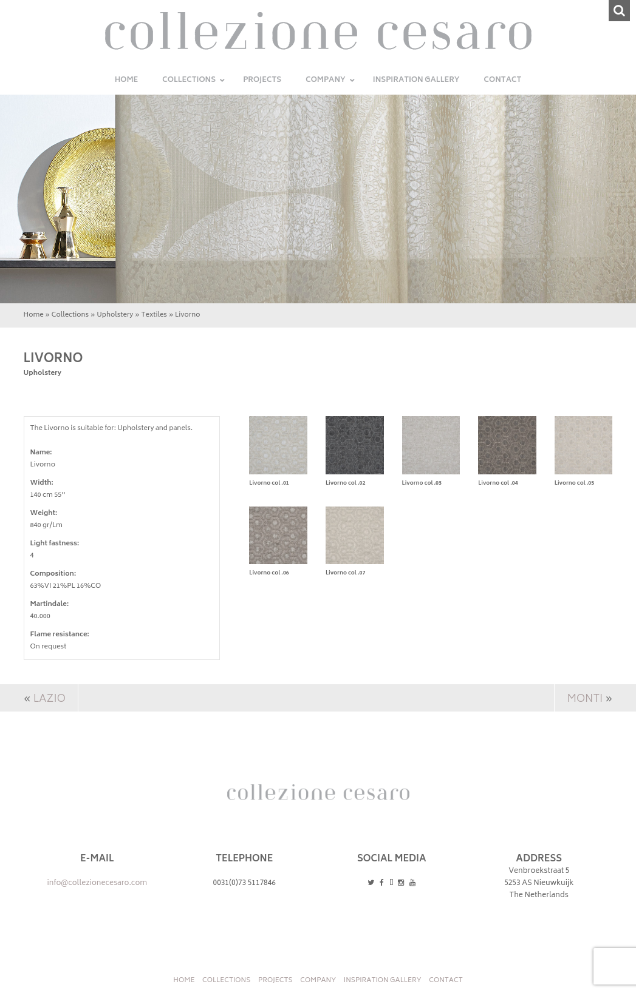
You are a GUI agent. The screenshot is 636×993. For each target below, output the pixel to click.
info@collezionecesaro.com (97, 883)
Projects (275, 980)
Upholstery (115, 315)
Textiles (155, 315)
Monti (585, 699)
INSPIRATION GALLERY (383, 980)
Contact (445, 980)
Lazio (49, 699)
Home (34, 315)
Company (318, 980)
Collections (70, 315)
